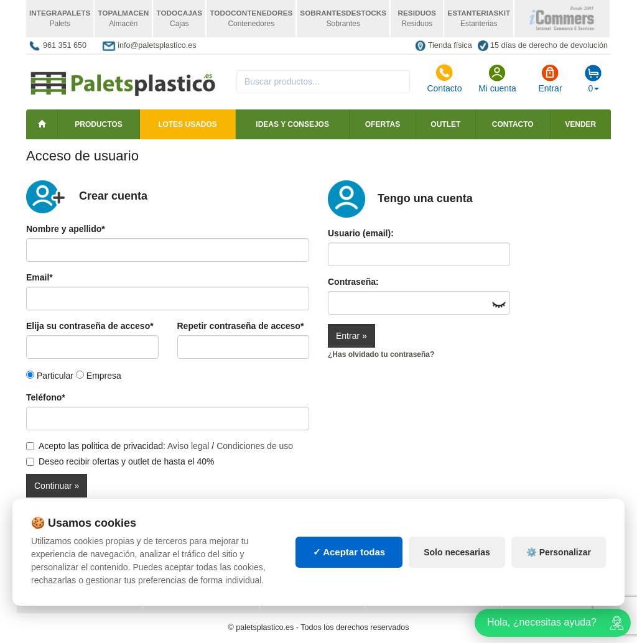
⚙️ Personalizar (558, 552)
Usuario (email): (361, 233)
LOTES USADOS (187, 124)
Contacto (444, 78)
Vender (580, 124)
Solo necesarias (457, 552)
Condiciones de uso (254, 446)
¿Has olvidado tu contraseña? (381, 354)
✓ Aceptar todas (349, 552)
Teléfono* (45, 397)
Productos (98, 124)
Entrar (550, 78)
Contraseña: (353, 282)
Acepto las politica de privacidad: (95, 446)
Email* (39, 277)
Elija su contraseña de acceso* (90, 326)
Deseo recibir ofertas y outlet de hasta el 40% (120, 461)
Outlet (445, 124)
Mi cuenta (497, 78)
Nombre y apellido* (65, 229)
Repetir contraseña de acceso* (240, 326)
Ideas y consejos (292, 124)
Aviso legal (188, 446)
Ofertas (382, 124)
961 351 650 (64, 45)
